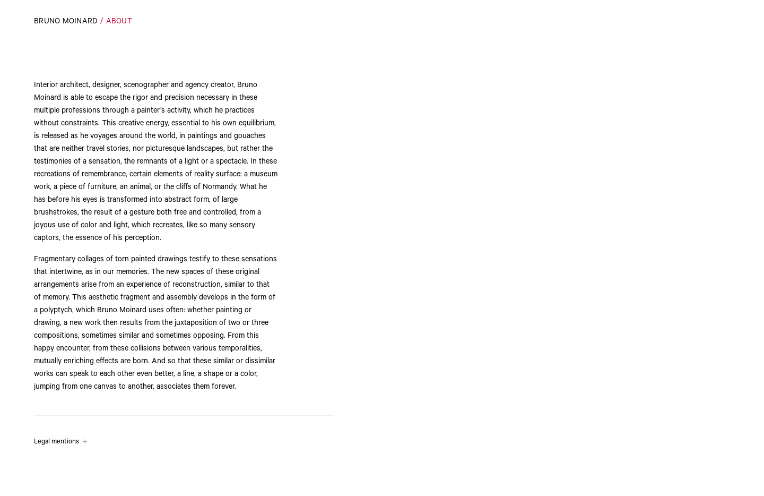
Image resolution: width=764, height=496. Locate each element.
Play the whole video (717, 476)
